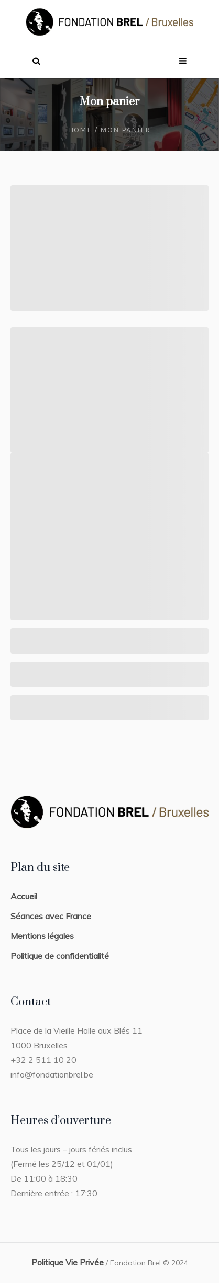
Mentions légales (42, 936)
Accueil (23, 896)
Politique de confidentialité (59, 955)
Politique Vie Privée (67, 1262)
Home (80, 129)
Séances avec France (50, 916)
